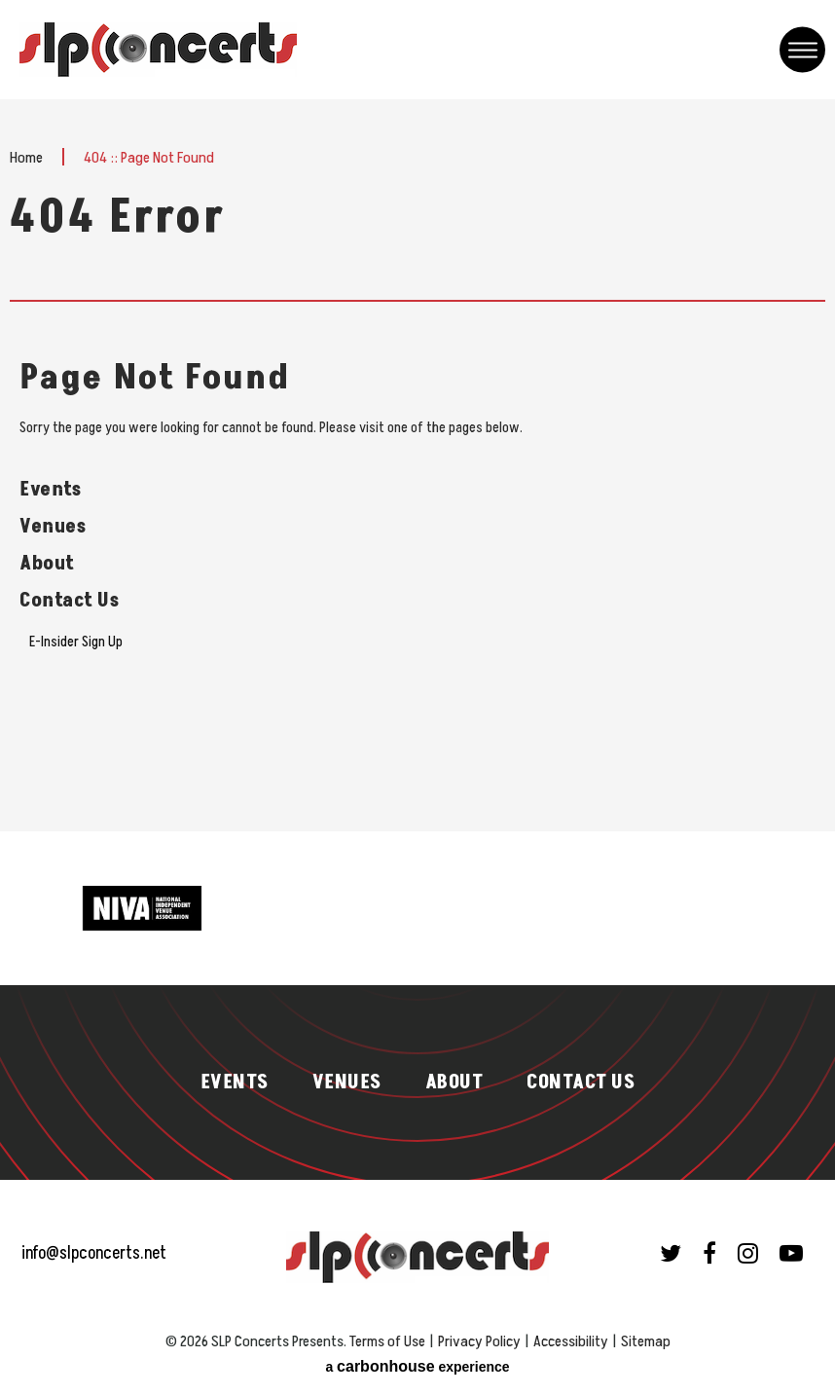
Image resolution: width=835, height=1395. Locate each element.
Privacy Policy (479, 1341)
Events (50, 489)
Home (26, 157)
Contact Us (69, 600)
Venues (52, 526)
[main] (417, 465)
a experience (417, 1366)
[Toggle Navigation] (802, 50)
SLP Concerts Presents (158, 49)
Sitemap (646, 1341)
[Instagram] (748, 1253)
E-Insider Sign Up (76, 642)
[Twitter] (670, 1253)
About (47, 563)
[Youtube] (791, 1253)
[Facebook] (709, 1253)
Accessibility (570, 1341)
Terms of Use (387, 1341)
